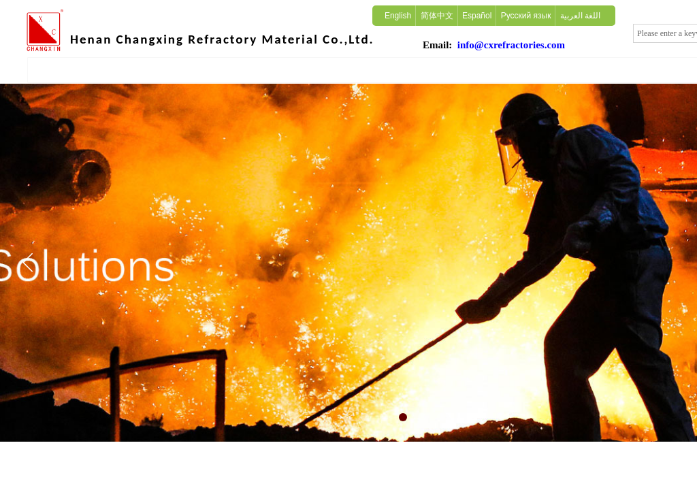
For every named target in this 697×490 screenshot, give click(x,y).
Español (476, 15)
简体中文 (437, 15)
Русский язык (526, 15)
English (398, 15)
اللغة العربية (580, 15)
